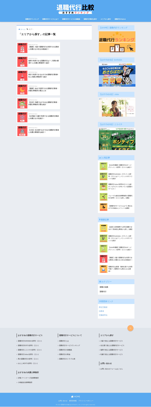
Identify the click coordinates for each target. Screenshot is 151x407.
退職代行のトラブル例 (67, 359)
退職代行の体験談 (65, 350)
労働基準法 (103, 315)
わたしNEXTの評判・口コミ (28, 364)
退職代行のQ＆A (120, 19)
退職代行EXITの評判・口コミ (28, 346)
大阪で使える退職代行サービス (111, 341)
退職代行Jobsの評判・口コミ (28, 355)
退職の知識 (104, 287)
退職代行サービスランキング (69, 346)
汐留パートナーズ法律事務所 (28, 378)
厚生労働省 (103, 307)
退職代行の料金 (64, 355)
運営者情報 (73, 401)
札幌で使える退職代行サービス (111, 355)
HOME (75, 397)
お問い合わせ (62, 401)
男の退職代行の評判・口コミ (28, 359)
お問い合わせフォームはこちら (111, 369)
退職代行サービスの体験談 (71, 19)
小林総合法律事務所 (25, 383)
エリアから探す (106, 19)
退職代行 (103, 292)
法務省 (101, 311)
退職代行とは (64, 341)
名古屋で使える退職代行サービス (112, 346)
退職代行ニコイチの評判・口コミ (30, 350)
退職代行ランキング (32, 19)
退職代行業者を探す (90, 19)
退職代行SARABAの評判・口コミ (30, 341)
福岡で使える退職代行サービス (111, 350)
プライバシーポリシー (85, 401)
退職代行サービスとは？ (50, 19)
